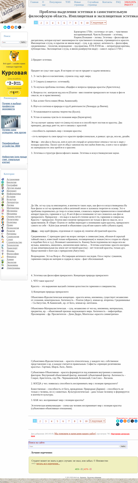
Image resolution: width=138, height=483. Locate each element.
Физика (10, 250)
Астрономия (13, 179)
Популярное (55, 2)
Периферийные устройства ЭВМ (11, 144)
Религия (11, 230)
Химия (10, 259)
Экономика (12, 265)
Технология (13, 245)
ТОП (67, 2)
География (12, 185)
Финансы (11, 256)
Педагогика (12, 219)
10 (87, 23)
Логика (10, 205)
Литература (12, 202)
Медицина (12, 210)
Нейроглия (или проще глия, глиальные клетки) (14, 160)
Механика (12, 213)
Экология (11, 262)
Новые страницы (79, 3)
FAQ (118, 2)
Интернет (12, 190)
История (11, 196)
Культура (11, 199)
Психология (13, 228)
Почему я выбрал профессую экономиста (11, 106)
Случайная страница (93, 3)
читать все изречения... (48, 463)
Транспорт (12, 248)
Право (10, 225)
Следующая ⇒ (98, 22)
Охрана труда (14, 216)
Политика (12, 222)
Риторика (11, 233)
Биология (11, 182)
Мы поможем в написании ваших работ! (75, 433)
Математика (13, 208)
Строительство (14, 242)
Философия (13, 253)
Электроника (13, 268)
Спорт (10, 239)
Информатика (14, 193)
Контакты (107, 2)
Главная (34, 2)
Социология (13, 236)
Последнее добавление (94, 477)
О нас (44, 3)
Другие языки (14, 188)
